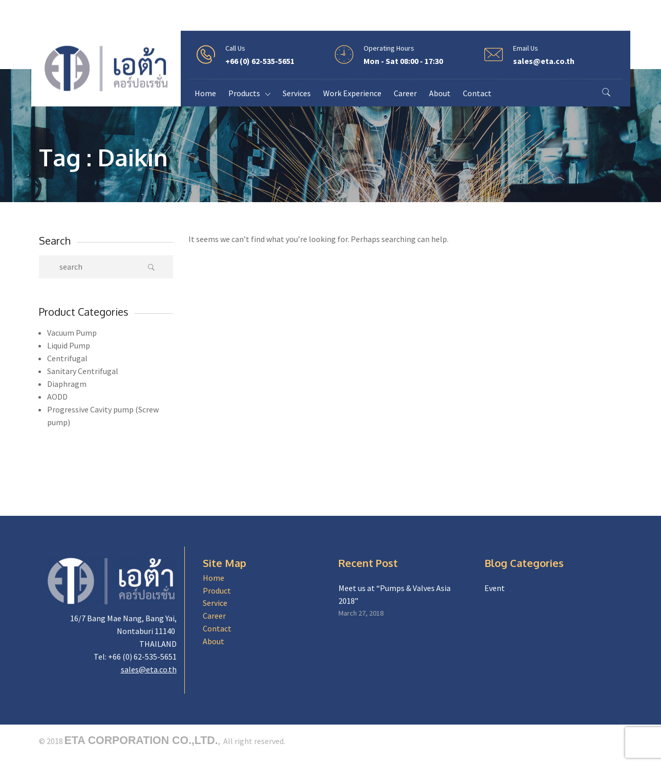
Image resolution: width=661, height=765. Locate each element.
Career (214, 615)
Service (215, 603)
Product (217, 590)
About (213, 641)
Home (213, 578)
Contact (217, 628)
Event (494, 588)
